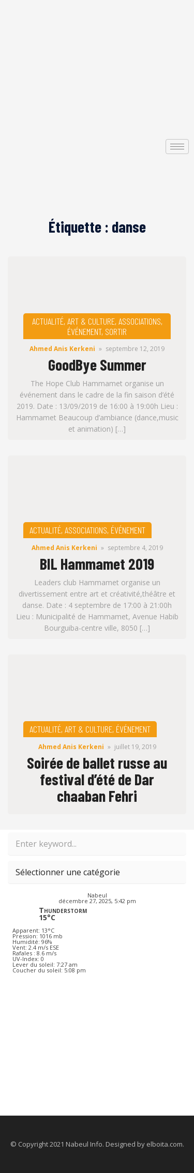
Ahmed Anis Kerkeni (62, 348)
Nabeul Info (84, 1144)
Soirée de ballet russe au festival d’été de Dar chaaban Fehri (97, 779)
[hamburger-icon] (177, 146)
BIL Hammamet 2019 (97, 563)
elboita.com (164, 1144)
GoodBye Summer (97, 364)
